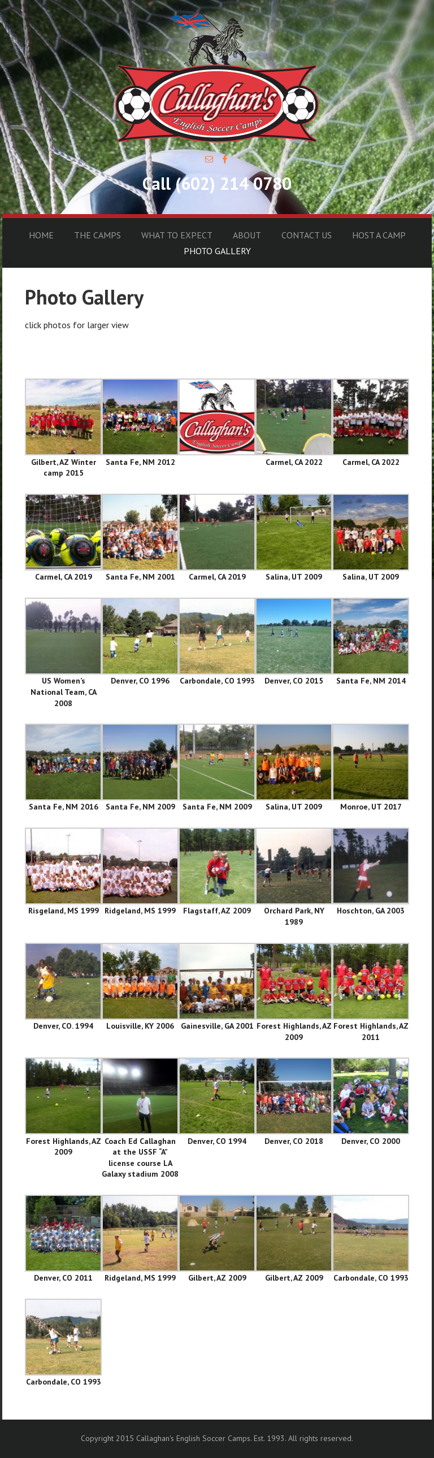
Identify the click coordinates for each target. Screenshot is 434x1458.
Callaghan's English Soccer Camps (217, 77)
